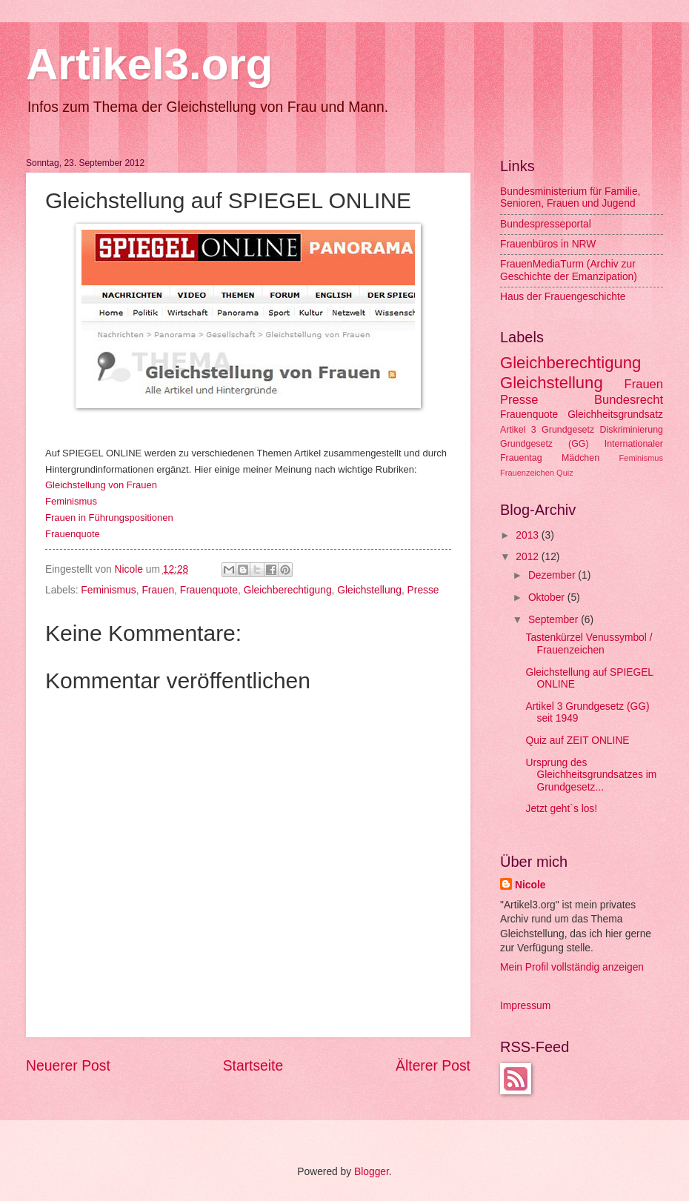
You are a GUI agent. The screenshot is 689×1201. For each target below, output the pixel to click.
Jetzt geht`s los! (561, 808)
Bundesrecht (628, 400)
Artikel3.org (149, 64)
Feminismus (108, 590)
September (554, 619)
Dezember (553, 575)
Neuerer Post (68, 1066)
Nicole (130, 569)
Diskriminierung (632, 430)
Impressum (525, 1005)
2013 (529, 535)
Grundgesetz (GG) (544, 444)
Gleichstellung (369, 590)
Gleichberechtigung (288, 590)
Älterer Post (433, 1066)
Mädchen (580, 458)
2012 (529, 556)
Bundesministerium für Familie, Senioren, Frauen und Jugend (570, 198)
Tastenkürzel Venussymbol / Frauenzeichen (588, 644)
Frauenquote (72, 533)
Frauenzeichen (527, 472)
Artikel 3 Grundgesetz (547, 430)
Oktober (547, 597)
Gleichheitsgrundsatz (615, 414)
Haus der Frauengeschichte (563, 296)
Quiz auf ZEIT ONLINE (577, 740)
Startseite (253, 1066)
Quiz (564, 472)
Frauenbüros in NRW (548, 244)
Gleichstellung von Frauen (101, 484)
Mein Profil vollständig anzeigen (572, 967)
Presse (423, 590)
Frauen (158, 590)
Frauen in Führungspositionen (109, 517)
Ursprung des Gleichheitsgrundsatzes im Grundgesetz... (590, 775)
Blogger (371, 1171)
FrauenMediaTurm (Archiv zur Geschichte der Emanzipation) (568, 270)
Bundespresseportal (545, 224)
